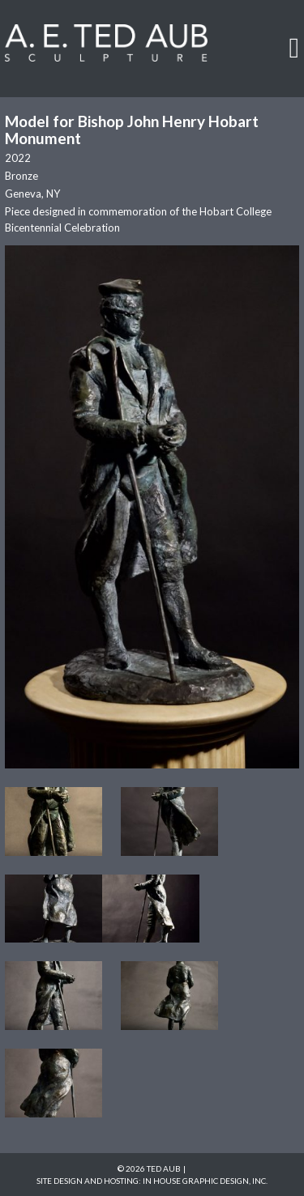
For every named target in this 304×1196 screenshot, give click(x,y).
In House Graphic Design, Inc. (205, 1180)
